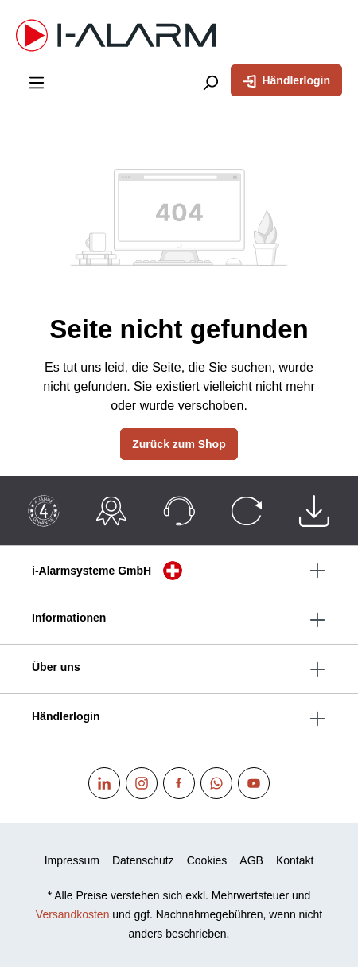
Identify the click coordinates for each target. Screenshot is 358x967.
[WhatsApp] (216, 783)
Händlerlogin (286, 80)
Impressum (72, 860)
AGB (251, 860)
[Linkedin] (104, 783)
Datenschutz (143, 860)
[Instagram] (142, 783)
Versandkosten (73, 914)
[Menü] (36, 81)
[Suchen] (210, 81)
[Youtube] (254, 783)
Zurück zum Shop (178, 444)
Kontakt (294, 860)
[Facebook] (179, 783)
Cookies (207, 860)
